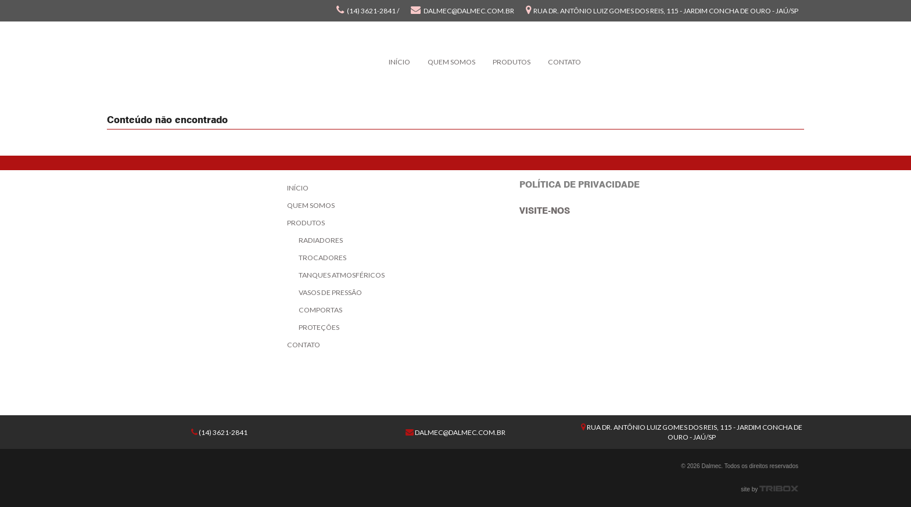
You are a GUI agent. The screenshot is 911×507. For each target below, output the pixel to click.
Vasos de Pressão (330, 292)
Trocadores (322, 257)
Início (399, 61)
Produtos (511, 61)
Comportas (320, 309)
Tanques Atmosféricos (342, 275)
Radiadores (321, 240)
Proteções (319, 327)
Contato (564, 61)
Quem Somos (451, 61)
